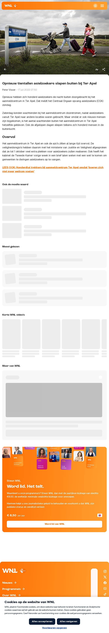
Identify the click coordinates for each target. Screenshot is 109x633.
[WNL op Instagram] (105, 571)
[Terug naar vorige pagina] (5, 69)
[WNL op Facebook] (105, 582)
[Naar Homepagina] (11, 6)
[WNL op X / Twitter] (105, 577)
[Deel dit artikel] (104, 69)
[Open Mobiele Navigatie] (102, 5)
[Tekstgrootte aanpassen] (97, 69)
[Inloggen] (95, 5)
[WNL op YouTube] (105, 588)
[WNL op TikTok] (105, 594)
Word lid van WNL (54, 524)
